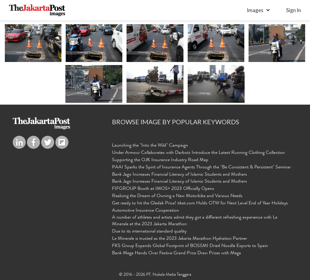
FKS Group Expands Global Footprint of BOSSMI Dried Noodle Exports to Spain (190, 246)
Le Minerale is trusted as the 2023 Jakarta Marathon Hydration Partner (179, 238)
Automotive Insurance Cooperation (145, 210)
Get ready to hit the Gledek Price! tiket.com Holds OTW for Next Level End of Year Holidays (200, 203)
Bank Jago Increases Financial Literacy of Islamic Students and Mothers (179, 174)
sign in (293, 10)
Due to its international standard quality (149, 231)
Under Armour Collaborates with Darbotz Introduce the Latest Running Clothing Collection (198, 153)
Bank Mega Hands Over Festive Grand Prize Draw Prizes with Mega (176, 253)
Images (255, 10)
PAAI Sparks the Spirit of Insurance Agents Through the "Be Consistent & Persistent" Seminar (201, 167)
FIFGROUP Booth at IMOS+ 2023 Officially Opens (163, 189)
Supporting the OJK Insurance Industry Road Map (160, 160)
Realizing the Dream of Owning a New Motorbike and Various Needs (177, 196)
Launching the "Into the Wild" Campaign (150, 145)
